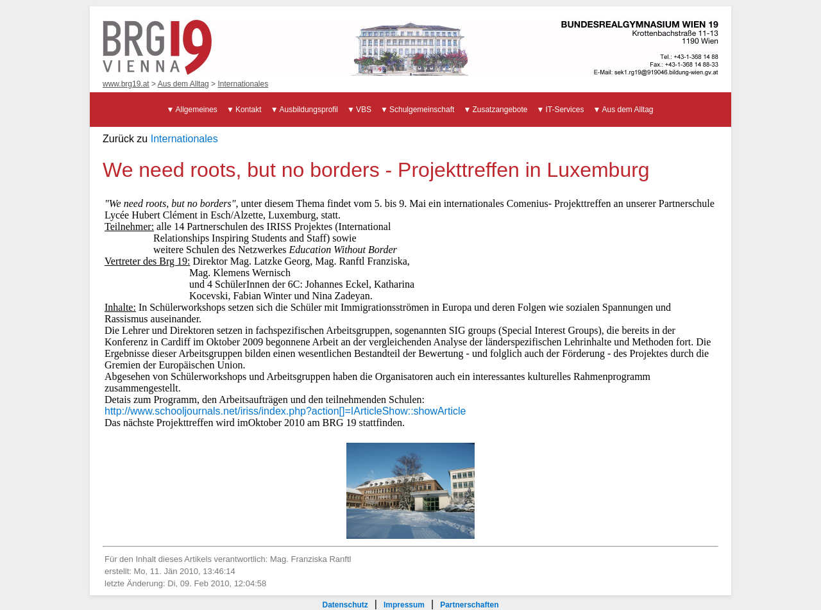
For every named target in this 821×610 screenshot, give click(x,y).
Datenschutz (345, 604)
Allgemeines (196, 109)
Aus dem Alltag (183, 83)
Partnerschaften (469, 604)
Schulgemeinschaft (421, 109)
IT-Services (564, 109)
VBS (363, 109)
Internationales (242, 83)
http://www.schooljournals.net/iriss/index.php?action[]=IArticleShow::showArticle (285, 411)
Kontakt (248, 109)
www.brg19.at (126, 83)
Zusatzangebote (499, 109)
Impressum (404, 604)
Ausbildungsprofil (309, 109)
